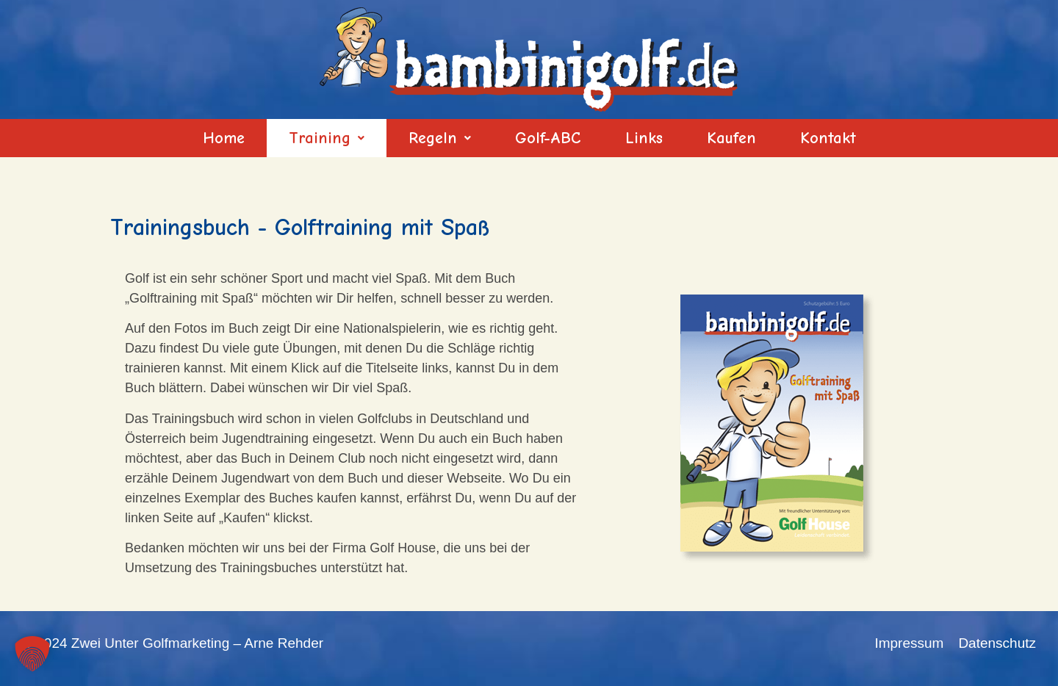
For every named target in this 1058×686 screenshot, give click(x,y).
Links (644, 138)
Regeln (440, 138)
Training (326, 138)
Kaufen (731, 138)
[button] (326, 138)
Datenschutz (997, 643)
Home (224, 138)
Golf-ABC (548, 138)
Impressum (908, 643)
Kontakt (828, 138)
